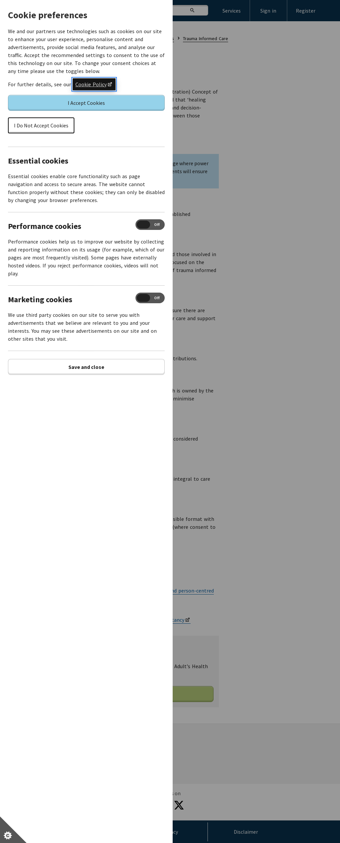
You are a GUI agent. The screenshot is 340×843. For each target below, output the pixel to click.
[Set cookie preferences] (13, 829)
